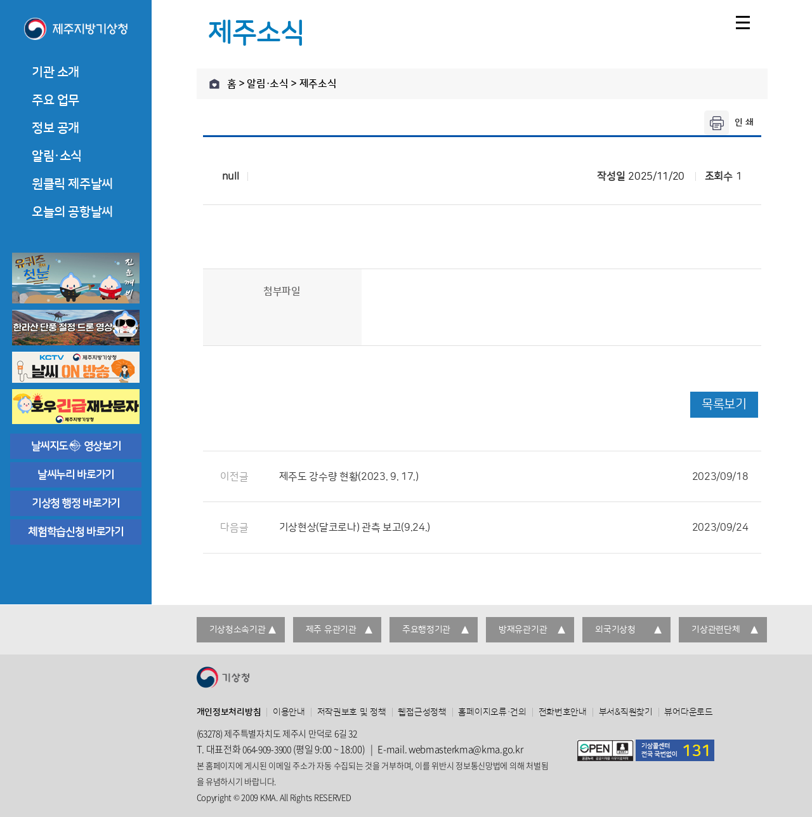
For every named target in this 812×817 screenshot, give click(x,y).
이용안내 (289, 712)
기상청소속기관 (237, 630)
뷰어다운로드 (688, 712)
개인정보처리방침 (229, 712)
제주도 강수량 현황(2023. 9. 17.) (514, 476)
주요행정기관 (426, 630)
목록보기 (724, 404)
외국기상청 (615, 630)
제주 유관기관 (331, 630)
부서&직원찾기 (626, 712)
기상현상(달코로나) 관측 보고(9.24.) (514, 527)
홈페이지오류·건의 (492, 712)
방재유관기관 (523, 630)
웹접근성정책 (422, 712)
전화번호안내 (563, 712)
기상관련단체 (715, 630)
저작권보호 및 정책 (351, 712)
